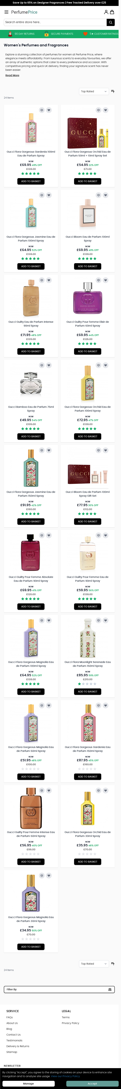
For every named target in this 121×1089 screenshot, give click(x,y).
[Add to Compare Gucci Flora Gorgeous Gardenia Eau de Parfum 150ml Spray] (98, 705)
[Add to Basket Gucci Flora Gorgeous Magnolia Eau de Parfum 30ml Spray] (31, 947)
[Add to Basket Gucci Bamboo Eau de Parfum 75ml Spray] (31, 436)
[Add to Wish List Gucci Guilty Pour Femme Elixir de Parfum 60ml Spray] (105, 280)
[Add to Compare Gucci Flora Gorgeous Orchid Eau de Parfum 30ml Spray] (98, 790)
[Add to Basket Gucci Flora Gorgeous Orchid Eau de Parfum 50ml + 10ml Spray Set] (87, 181)
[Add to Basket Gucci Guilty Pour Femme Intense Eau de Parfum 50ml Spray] (31, 862)
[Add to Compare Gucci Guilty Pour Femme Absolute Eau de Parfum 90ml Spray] (42, 535)
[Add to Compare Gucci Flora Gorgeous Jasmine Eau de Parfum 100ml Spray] (42, 195)
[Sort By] (94, 91)
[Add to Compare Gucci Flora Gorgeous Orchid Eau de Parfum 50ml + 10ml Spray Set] (98, 110)
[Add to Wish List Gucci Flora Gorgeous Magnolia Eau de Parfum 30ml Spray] (49, 875)
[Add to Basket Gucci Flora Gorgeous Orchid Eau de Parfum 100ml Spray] (87, 436)
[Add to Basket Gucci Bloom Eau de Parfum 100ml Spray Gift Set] (87, 521)
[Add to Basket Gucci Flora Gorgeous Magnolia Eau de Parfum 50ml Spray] (31, 777)
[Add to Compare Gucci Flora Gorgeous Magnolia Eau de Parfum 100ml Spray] (42, 620)
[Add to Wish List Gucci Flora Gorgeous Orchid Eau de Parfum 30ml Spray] (105, 790)
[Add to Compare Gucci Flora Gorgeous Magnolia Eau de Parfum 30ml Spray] (42, 875)
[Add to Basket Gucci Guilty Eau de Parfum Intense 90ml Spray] (31, 351)
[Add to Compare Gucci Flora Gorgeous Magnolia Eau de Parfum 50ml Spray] (42, 705)
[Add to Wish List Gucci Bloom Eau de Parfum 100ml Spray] (105, 195)
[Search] (111, 22)
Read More (12, 75)
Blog (9, 1029)
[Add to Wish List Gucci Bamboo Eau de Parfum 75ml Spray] (49, 365)
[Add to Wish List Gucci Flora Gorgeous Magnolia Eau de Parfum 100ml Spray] (49, 620)
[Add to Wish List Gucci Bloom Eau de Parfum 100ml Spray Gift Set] (105, 450)
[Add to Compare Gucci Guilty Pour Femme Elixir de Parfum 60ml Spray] (98, 280)
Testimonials (14, 1040)
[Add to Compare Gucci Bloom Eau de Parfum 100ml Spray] (98, 195)
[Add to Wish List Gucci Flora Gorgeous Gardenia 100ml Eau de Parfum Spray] (49, 110)
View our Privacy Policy (65, 1076)
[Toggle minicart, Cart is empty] (112, 12)
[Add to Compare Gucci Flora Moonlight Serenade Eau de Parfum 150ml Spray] (98, 620)
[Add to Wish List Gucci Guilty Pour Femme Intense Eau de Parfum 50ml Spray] (49, 790)
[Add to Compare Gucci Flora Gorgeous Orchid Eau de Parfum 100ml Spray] (98, 365)
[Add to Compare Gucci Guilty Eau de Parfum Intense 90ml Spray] (42, 280)
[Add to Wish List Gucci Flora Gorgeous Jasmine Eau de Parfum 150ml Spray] (49, 450)
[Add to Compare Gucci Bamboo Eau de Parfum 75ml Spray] (42, 365)
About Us (12, 1023)
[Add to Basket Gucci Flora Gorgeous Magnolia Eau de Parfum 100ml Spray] (31, 691)
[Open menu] (6, 12)
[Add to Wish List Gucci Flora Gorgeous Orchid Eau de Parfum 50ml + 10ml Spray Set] (105, 110)
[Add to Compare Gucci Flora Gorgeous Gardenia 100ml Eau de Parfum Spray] (42, 110)
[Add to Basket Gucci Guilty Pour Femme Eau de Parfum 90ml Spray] (87, 606)
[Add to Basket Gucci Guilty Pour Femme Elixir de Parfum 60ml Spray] (87, 351)
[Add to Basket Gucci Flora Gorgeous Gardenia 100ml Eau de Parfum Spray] (31, 181)
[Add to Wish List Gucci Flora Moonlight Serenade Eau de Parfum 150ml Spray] (105, 620)
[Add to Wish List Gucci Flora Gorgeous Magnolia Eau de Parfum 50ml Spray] (49, 705)
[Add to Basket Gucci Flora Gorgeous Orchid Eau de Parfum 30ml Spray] (87, 862)
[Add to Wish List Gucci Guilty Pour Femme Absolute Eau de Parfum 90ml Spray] (49, 535)
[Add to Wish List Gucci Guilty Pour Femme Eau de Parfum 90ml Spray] (105, 535)
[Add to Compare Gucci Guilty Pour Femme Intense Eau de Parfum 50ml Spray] (42, 790)
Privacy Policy (70, 1023)
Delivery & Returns (17, 1046)
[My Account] (106, 12)
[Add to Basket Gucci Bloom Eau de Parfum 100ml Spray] (87, 266)
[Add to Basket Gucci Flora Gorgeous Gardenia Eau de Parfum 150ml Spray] (87, 777)
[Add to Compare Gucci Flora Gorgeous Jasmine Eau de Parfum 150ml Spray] (42, 450)
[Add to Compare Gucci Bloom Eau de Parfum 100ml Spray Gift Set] (98, 450)
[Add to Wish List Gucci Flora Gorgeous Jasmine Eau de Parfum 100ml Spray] (49, 195)
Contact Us (13, 1034)
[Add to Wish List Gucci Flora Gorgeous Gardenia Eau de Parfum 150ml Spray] (105, 705)
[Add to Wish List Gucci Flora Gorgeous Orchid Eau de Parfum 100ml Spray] (105, 365)
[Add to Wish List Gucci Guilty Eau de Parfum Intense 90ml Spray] (49, 280)
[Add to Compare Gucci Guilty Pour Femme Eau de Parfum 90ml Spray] (98, 535)
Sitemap (11, 1052)
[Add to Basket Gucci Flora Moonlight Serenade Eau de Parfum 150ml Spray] (87, 691)
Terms (66, 1017)
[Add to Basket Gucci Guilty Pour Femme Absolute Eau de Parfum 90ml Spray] (31, 606)
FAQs (9, 1017)
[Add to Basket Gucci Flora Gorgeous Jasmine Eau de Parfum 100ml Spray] (31, 266)
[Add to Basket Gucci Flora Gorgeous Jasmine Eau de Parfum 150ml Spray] (31, 521)
